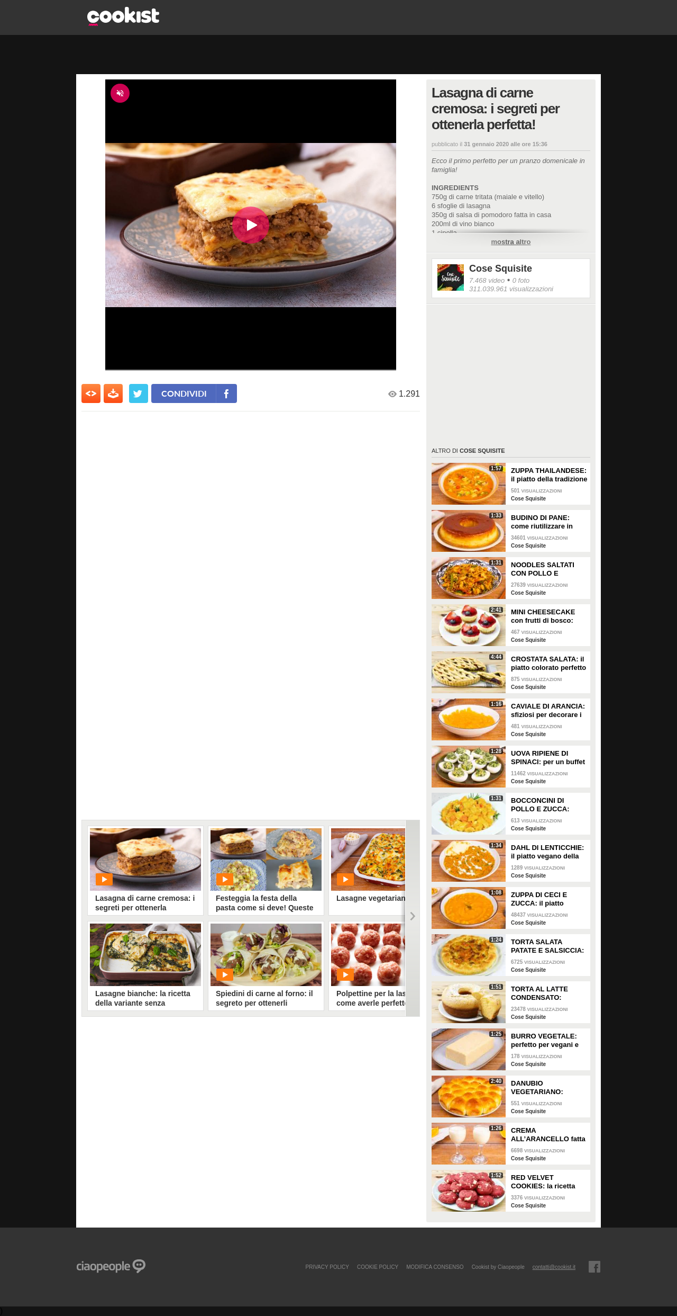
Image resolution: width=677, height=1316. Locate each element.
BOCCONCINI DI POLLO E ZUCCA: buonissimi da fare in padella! (545, 804)
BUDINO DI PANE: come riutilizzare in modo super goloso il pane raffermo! (545, 522)
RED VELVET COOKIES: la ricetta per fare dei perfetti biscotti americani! (543, 1182)
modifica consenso (434, 1266)
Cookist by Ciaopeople (498, 1266)
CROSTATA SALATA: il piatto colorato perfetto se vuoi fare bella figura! (548, 663)
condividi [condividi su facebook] (184, 393)
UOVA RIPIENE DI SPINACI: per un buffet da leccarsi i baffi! (548, 757)
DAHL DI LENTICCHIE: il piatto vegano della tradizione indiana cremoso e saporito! (547, 852)
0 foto (521, 280)
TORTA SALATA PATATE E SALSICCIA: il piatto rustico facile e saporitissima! (548, 946)
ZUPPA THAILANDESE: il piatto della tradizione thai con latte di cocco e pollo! (549, 475)
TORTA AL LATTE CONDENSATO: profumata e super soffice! (541, 993)
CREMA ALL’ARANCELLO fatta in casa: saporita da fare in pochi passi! (548, 1134)
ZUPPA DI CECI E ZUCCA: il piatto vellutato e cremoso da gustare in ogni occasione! (548, 899)
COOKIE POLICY (377, 1266)
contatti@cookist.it (554, 1266)
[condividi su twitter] (138, 393)
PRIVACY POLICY (327, 1266)
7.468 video (487, 280)
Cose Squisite (500, 268)
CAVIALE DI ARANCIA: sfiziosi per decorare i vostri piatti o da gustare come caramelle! (548, 710)
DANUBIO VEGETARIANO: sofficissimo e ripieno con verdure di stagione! (546, 1087)
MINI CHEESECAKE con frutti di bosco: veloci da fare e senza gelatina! (546, 616)
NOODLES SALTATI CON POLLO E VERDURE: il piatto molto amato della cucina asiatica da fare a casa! (547, 569)
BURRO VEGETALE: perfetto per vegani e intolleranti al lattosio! (546, 1040)
